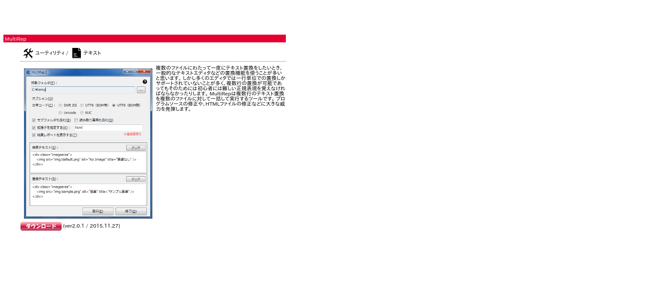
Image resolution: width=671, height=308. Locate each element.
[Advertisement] (103, 16)
